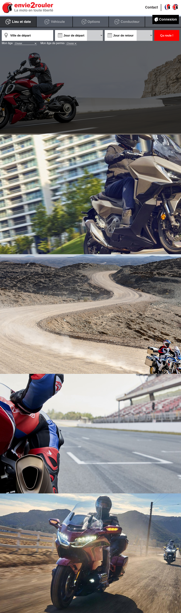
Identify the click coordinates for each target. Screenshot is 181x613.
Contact (151, 7)
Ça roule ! (166, 35)
